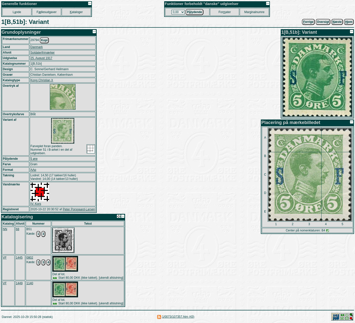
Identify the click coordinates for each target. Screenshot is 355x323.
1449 (19, 283)
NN (5, 229)
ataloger (76, 12)
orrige (308, 22)
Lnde (17, 12)
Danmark (36, 47)
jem (348, 22)
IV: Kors (35, 204)
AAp (33, 170)
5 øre (34, 158)
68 (17, 229)
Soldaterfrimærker (42, 52)
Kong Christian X (41, 80)
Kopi (44, 40)
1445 (19, 257)
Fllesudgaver (46, 12)
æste (337, 22)
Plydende (194, 12)
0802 (29, 257)
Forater (225, 12)
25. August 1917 (41, 58)
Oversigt (323, 22)
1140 (29, 283)
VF (5, 257)
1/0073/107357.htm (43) (178, 316)
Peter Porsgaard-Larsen (79, 209)
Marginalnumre (254, 12)
